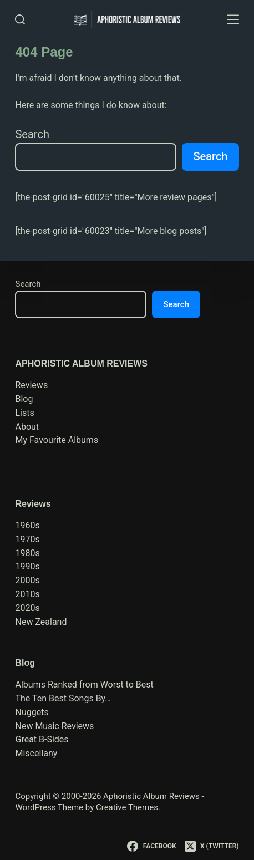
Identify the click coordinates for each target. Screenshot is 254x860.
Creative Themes (127, 807)
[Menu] (233, 19)
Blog (24, 399)
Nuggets (31, 712)
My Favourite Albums (56, 440)
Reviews (31, 385)
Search (32, 134)
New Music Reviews (54, 726)
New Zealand (41, 622)
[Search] (20, 19)
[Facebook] (151, 846)
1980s (27, 553)
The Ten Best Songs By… (63, 698)
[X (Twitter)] (212, 846)
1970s (27, 539)
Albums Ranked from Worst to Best (84, 684)
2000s (27, 580)
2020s (27, 608)
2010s (27, 594)
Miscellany (36, 753)
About (27, 426)
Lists (24, 413)
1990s (27, 566)
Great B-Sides (41, 739)
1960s (27, 525)
